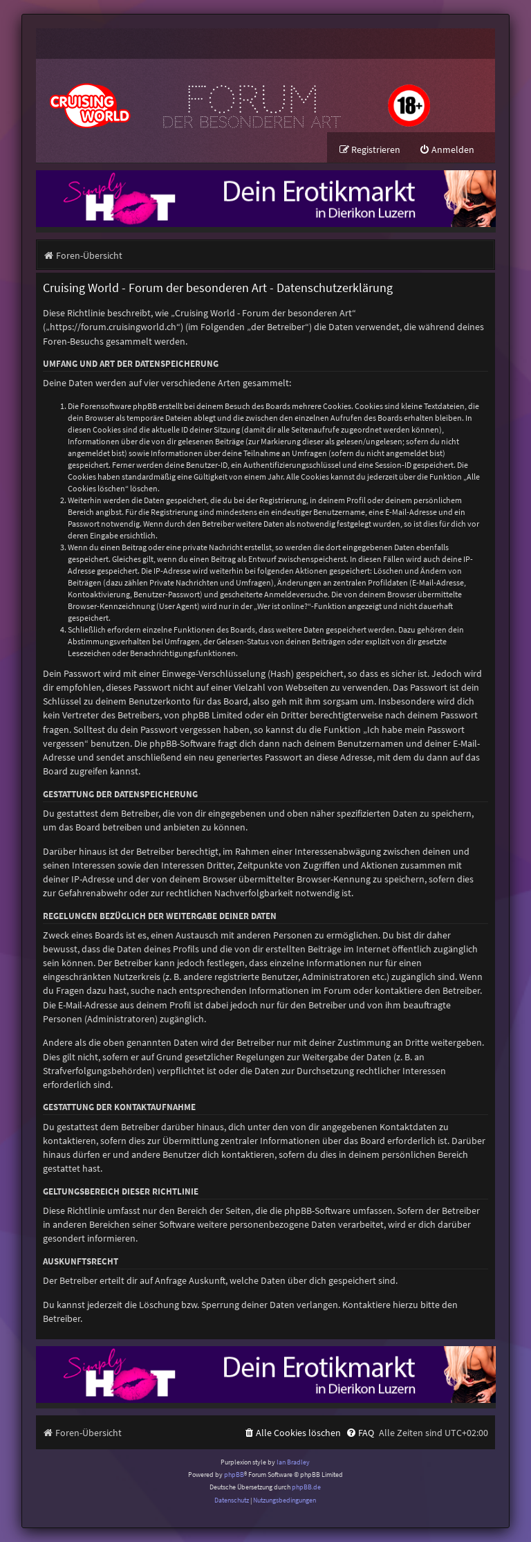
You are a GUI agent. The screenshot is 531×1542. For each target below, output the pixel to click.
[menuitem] (446, 150)
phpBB (234, 1474)
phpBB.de (306, 1486)
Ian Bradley (293, 1462)
